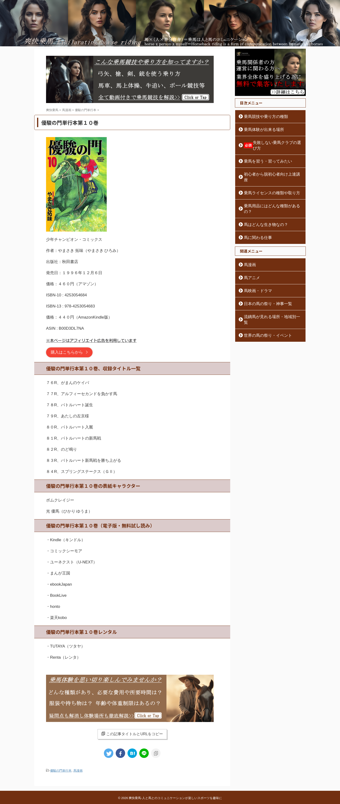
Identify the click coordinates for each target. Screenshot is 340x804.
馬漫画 (78, 770)
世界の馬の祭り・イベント (263, 313)
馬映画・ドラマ (254, 274)
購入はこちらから (67, 352)
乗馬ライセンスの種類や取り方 (266, 181)
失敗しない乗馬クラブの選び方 (270, 142)
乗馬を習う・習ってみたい (263, 155)
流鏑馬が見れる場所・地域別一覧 (268, 300)
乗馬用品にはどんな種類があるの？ (269, 194)
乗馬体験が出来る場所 (259, 129)
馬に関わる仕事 (254, 220)
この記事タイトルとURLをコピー (132, 734)
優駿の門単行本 (61, 770)
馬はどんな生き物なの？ (261, 207)
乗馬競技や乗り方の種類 (261, 116)
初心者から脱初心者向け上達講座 (268, 168)
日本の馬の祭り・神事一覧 (263, 287)
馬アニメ (249, 261)
